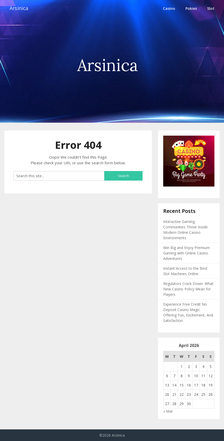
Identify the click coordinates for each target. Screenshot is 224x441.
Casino (169, 8)
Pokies (191, 8)
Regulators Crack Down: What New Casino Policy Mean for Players (188, 289)
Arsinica (19, 8)
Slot (210, 8)
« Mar (168, 411)
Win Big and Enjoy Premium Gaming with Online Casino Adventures (186, 253)
